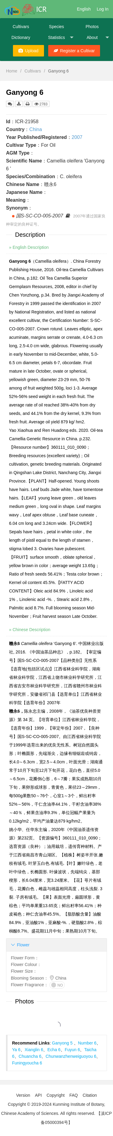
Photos (92, 26)
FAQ (73, 1095)
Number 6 (87, 1043)
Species (56, 26)
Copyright (55, 1095)
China (35, 129)
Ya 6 (16, 1049)
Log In (102, 9)
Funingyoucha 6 (27, 1063)
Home (11, 71)
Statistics (60, 37)
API (38, 1095)
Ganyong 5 (63, 1043)
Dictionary (20, 37)
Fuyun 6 (72, 1049)
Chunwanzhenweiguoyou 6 (71, 1056)
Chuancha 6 (30, 1056)
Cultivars (21, 26)
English (84, 9)
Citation (90, 1095)
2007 (77, 137)
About (97, 37)
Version (23, 1095)
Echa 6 (54, 1049)
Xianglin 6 (34, 1049)
